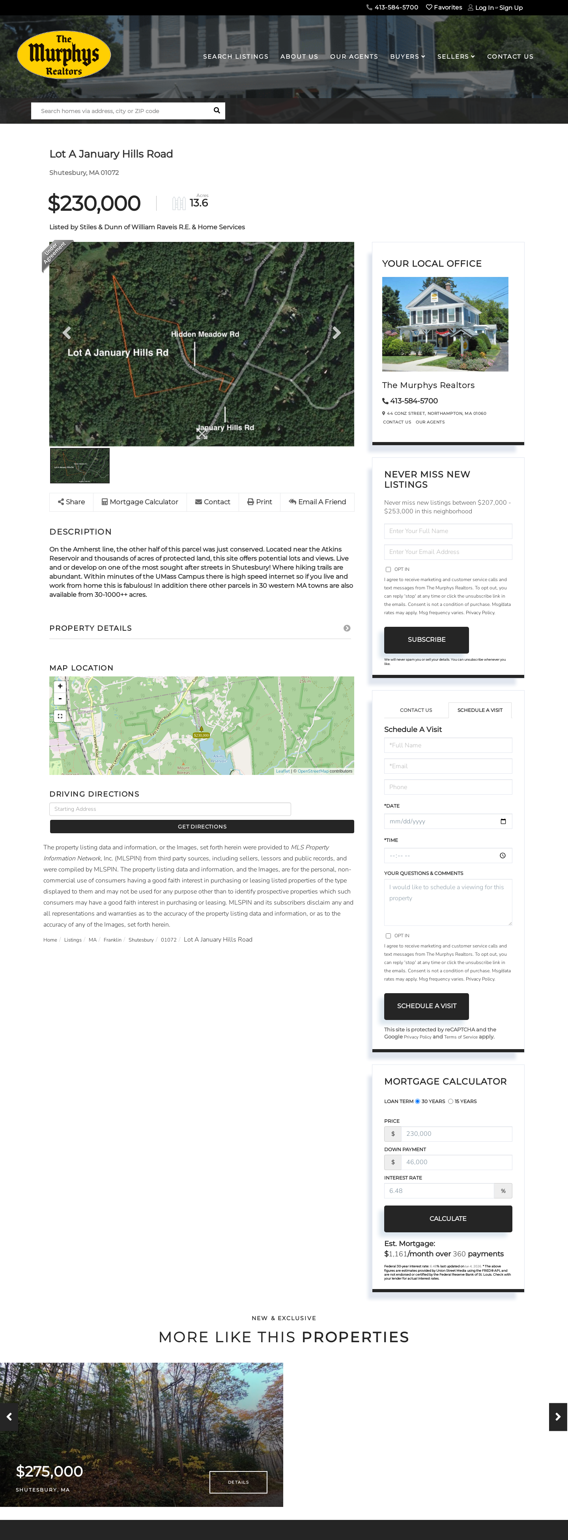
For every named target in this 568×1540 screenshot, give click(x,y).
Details (238, 1491)
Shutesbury (159, 926)
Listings (78, 926)
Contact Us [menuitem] (510, 56)
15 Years (462, 1102)
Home (51, 926)
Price (392, 1122)
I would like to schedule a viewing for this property (448, 902)
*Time (391, 840)
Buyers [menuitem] (404, 56)
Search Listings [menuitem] (236, 56)
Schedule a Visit (480, 710)
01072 (192, 926)
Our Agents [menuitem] (354, 56)
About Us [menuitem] (299, 56)
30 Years (430, 1102)
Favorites (444, 7)
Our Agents (430, 422)
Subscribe (427, 639)
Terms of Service (466, 1037)
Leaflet (283, 772)
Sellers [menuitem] (453, 56)
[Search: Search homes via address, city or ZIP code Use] (119, 110)
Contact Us (397, 422)
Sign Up (511, 7)
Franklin (125, 926)
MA (102, 926)
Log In (484, 7)
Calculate (426, 1219)
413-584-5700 (392, 7)
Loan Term (398, 1102)
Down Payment (405, 1150)
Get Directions (325, 809)
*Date (392, 806)
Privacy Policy (480, 612)
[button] (216, 110)
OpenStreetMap (313, 772)
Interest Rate (403, 1178)
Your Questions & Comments (423, 873)
